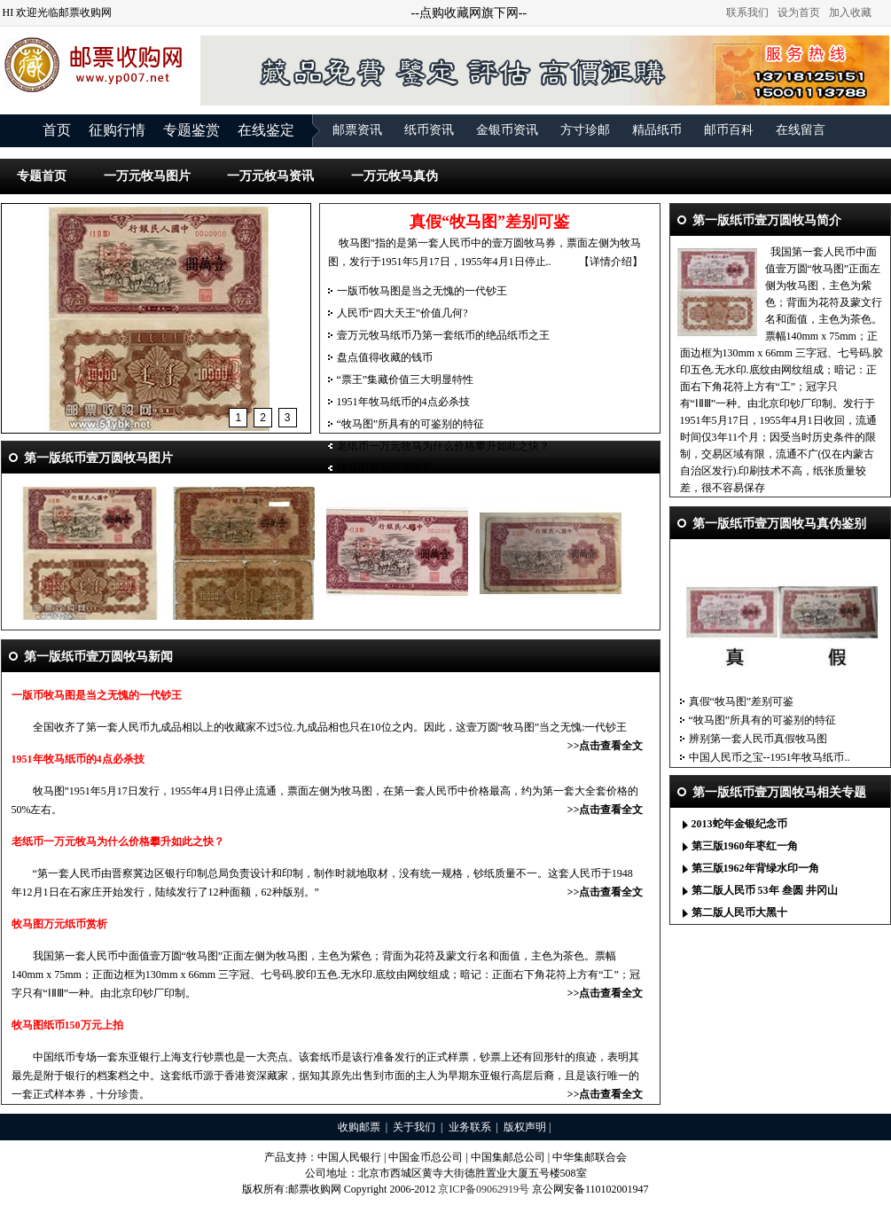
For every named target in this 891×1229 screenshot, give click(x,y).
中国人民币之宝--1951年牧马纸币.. (769, 757)
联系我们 (747, 12)
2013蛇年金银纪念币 (739, 824)
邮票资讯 (357, 130)
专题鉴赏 (191, 129)
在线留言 (800, 130)
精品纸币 (657, 130)
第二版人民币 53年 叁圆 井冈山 (765, 890)
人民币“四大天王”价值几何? (402, 313)
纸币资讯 (429, 130)
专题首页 (41, 176)
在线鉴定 (266, 129)
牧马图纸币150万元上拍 (67, 1025)
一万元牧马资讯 (270, 176)
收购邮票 (359, 1127)
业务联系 (470, 1127)
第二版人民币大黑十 (739, 912)
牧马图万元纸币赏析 (385, 468)
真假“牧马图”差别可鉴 (741, 701)
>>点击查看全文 (605, 746)
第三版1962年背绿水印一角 (755, 868)
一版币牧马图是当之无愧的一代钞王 (422, 291)
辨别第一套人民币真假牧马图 (758, 738)
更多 (868, 824)
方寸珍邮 (585, 130)
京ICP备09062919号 (483, 1189)
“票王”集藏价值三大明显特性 (405, 379)
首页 (57, 129)
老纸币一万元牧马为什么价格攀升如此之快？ (443, 446)
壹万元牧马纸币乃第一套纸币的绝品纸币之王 (443, 335)
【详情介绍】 (611, 261)
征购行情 (117, 129)
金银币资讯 (507, 130)
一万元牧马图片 (147, 176)
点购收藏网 (450, 13)
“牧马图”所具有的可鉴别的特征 (411, 424)
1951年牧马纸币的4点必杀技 (403, 401)
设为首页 (799, 12)
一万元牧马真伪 (394, 176)
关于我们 (414, 1127)
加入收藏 (850, 12)
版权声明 (525, 1127)
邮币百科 (729, 130)
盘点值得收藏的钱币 (385, 357)
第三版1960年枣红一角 (745, 846)
